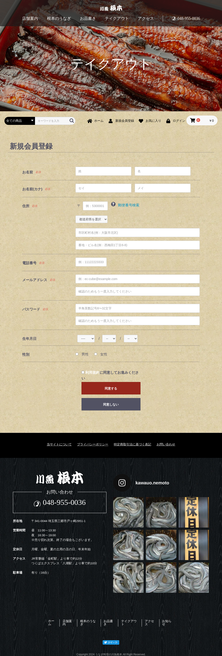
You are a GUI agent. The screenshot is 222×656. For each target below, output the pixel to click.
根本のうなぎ (59, 18)
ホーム (40, 620)
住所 (25, 206)
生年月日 (29, 339)
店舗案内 (30, 18)
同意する (111, 388)
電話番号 (29, 263)
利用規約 (92, 372)
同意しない (111, 404)
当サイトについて (59, 444)
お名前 (27, 172)
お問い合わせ (166, 444)
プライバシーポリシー (92, 444)
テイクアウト (117, 18)
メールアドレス (34, 280)
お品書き (88, 18)
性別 (25, 354)
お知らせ (180, 620)
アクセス (146, 18)
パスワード (31, 309)
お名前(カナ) (32, 189)
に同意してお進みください (110, 375)
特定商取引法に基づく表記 (132, 444)
